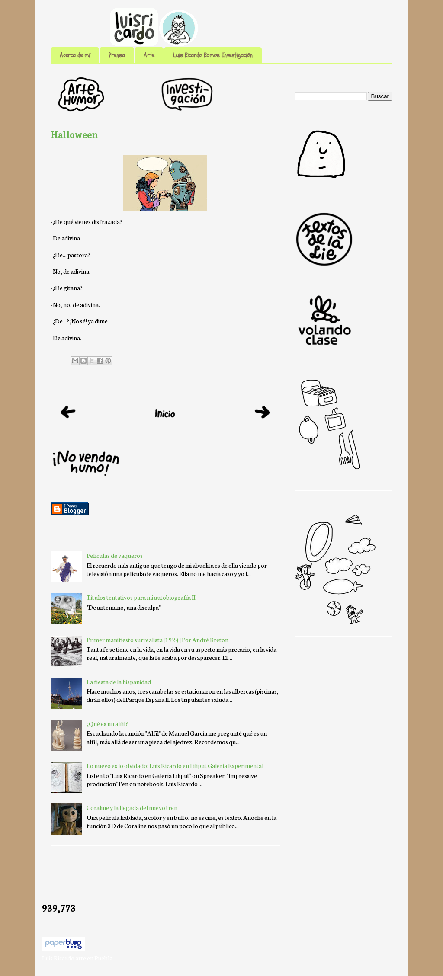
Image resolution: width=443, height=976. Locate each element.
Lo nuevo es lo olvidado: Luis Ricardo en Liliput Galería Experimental (175, 765)
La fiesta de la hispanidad (119, 681)
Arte (149, 55)
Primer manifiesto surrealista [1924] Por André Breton (157, 639)
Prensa (117, 55)
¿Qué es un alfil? (107, 723)
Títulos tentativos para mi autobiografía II (141, 597)
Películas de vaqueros (115, 555)
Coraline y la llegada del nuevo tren (132, 807)
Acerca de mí (75, 55)
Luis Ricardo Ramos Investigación (213, 55)
